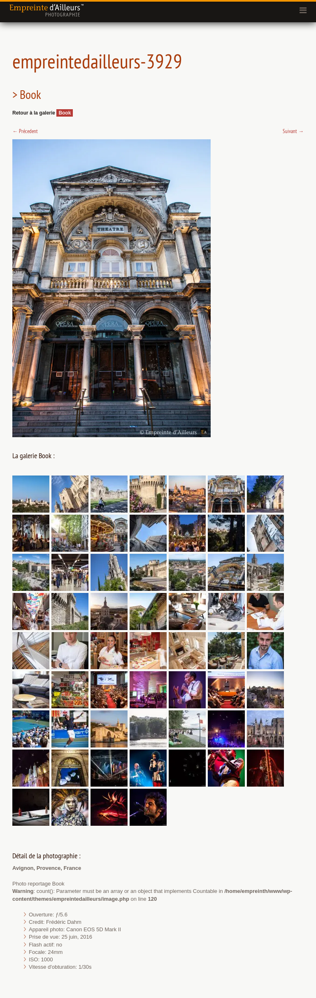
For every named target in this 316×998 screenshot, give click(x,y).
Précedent (25, 131)
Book (64, 113)
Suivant (293, 131)
